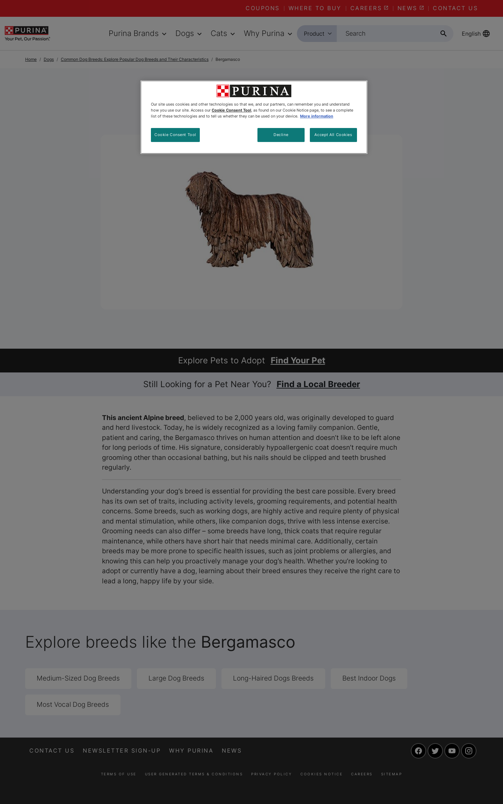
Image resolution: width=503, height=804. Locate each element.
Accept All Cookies (333, 134)
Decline (281, 134)
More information (316, 116)
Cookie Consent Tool (175, 134)
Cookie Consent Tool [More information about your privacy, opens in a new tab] (231, 110)
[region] (253, 117)
